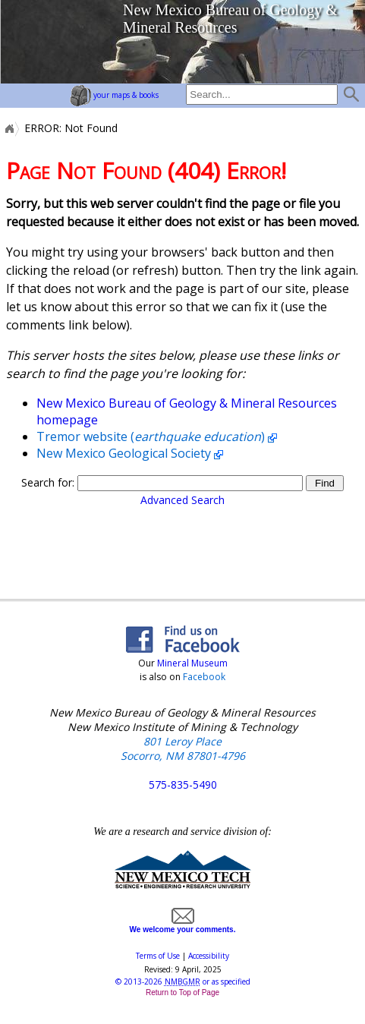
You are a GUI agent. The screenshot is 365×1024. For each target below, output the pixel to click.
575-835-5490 (183, 784)
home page (57, 42)
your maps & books (114, 95)
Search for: (47, 482)
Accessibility (208, 955)
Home (8, 128)
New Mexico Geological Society (123, 453)
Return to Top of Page (182, 992)
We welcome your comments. (183, 925)
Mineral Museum (191, 663)
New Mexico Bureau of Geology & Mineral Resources (230, 19)
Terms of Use (158, 955)
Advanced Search (182, 500)
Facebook (204, 676)
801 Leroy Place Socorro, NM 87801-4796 (183, 748)
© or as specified (182, 981)
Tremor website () (150, 436)
